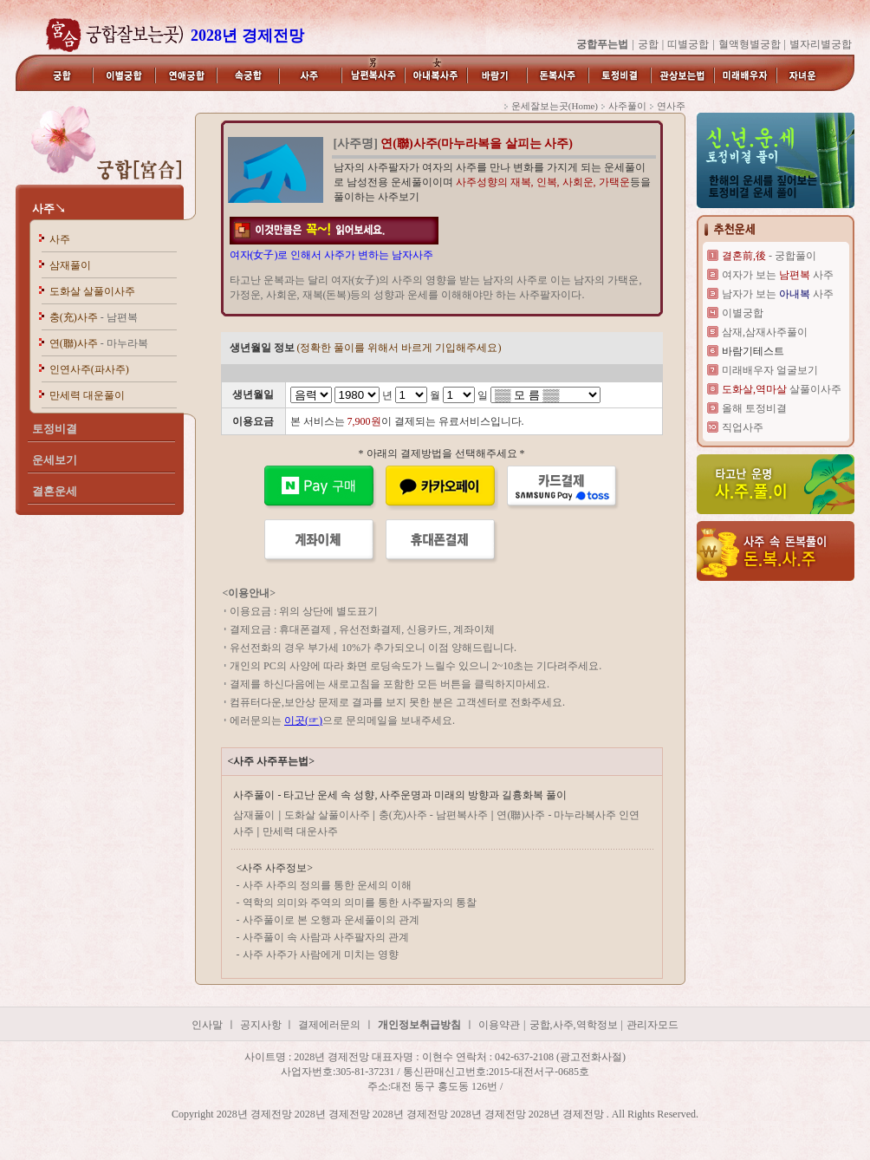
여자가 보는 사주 (778, 275)
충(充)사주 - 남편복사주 (433, 815)
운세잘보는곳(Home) (554, 106)
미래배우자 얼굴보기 (770, 370)
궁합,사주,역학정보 (573, 1025)
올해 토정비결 (754, 408)
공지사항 (262, 1025)
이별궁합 (742, 313)
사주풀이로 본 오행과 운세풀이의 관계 (331, 920)
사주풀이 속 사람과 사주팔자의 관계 (326, 937)
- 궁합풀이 (769, 256)
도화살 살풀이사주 (92, 291)
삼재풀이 (70, 265)
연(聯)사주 (98, 343)
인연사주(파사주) (89, 369)
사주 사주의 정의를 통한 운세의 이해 (327, 885)
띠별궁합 (688, 44)
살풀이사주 (781, 389)
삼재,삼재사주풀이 (765, 332)
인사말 (207, 1025)
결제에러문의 (329, 1025)
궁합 (648, 44)
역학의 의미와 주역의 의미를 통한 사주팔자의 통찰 (360, 902)
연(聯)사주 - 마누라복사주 (558, 815)
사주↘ (49, 208)
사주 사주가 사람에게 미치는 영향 (321, 954)
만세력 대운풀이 (87, 395)
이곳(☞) (303, 720)
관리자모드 (652, 1025)
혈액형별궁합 (749, 44)
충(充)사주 (93, 317)
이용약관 (499, 1025)
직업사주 (742, 427)
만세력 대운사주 (300, 831)
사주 (59, 239)
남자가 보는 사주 (778, 294)
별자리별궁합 (820, 44)
